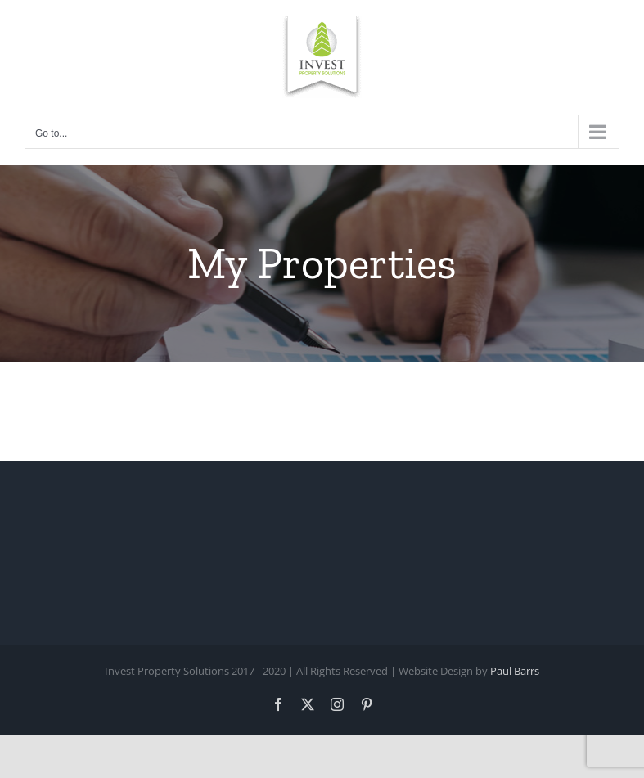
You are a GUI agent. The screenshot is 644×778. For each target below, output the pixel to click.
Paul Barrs (514, 670)
